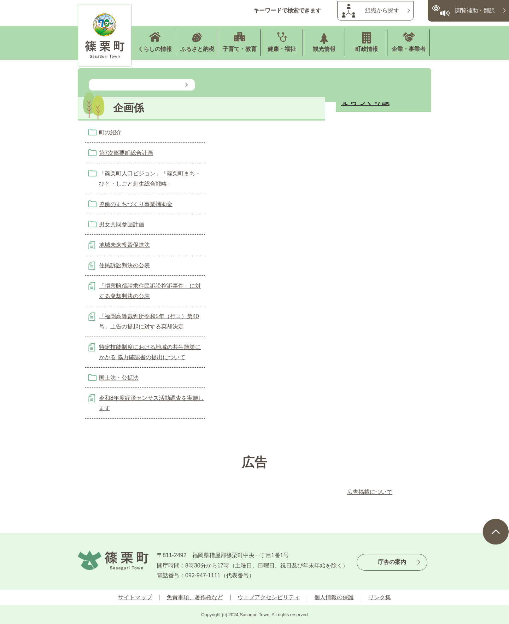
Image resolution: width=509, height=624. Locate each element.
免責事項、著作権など (194, 597)
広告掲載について (369, 492)
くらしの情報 (155, 49)
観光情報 (324, 49)
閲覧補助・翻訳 (475, 10)
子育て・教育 (240, 49)
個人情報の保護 (334, 597)
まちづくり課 (365, 102)
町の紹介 (110, 132)
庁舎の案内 (392, 562)
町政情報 (366, 49)
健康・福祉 (282, 49)
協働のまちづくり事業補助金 (135, 204)
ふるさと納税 (197, 49)
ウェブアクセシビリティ (269, 597)
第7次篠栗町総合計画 (126, 153)
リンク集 (379, 597)
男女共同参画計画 (121, 224)
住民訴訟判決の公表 (124, 265)
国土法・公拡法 (119, 378)
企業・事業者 (409, 49)
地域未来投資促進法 (124, 245)
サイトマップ (135, 597)
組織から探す (382, 10)
